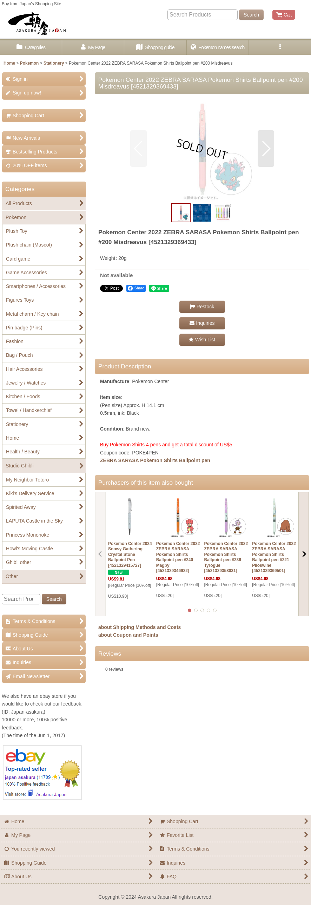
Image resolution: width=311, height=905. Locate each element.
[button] (280, 47)
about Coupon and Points (128, 635)
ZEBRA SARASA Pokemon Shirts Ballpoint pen (155, 460)
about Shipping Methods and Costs (139, 627)
